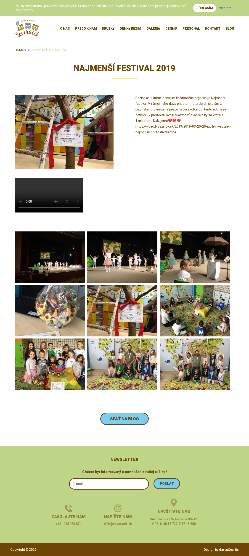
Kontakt (212, 28)
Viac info (225, 8)
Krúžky (108, 28)
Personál (191, 28)
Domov (20, 50)
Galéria (153, 28)
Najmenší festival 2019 (50, 50)
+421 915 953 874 (68, 524)
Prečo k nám (86, 28)
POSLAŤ (167, 484)
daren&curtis (229, 549)
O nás (65, 28)
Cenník (171, 28)
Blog (230, 28)
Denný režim (130, 28)
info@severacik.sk (118, 524)
